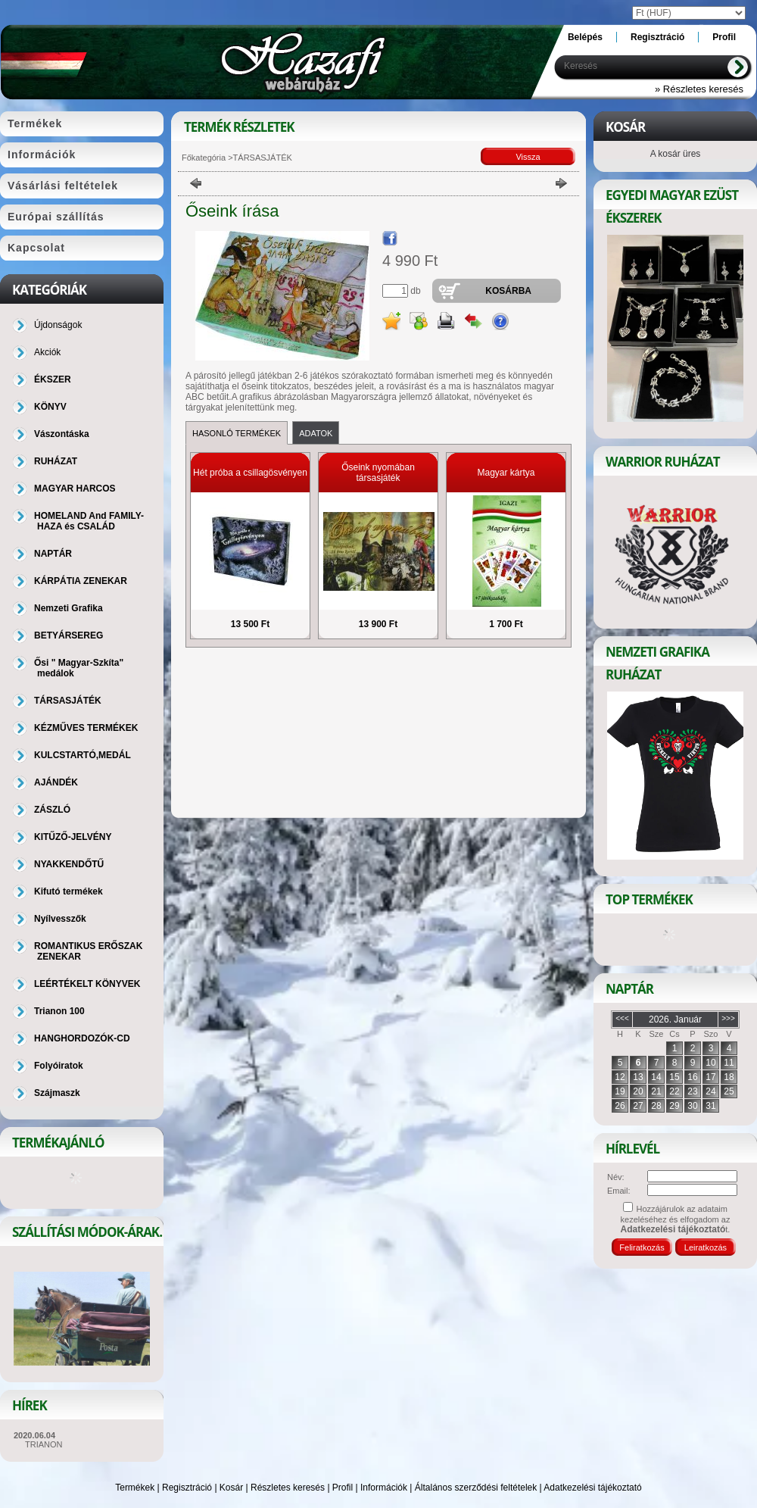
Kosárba (508, 291)
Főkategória (204, 157)
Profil (342, 1487)
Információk (383, 1487)
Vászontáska (61, 434)
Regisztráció (187, 1487)
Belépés (585, 37)
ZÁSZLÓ (52, 809)
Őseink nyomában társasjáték (378, 472)
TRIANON (44, 1444)
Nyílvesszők (60, 918)
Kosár (231, 1487)
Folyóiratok (58, 1065)
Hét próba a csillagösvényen (250, 472)
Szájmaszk (57, 1093)
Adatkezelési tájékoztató (592, 1487)
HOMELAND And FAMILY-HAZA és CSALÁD (89, 521)
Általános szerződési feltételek (476, 1487)
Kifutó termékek (68, 891)
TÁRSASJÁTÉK (67, 700)
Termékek (134, 1487)
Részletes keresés (288, 1487)
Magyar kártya (505, 472)
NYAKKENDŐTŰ (69, 864)
